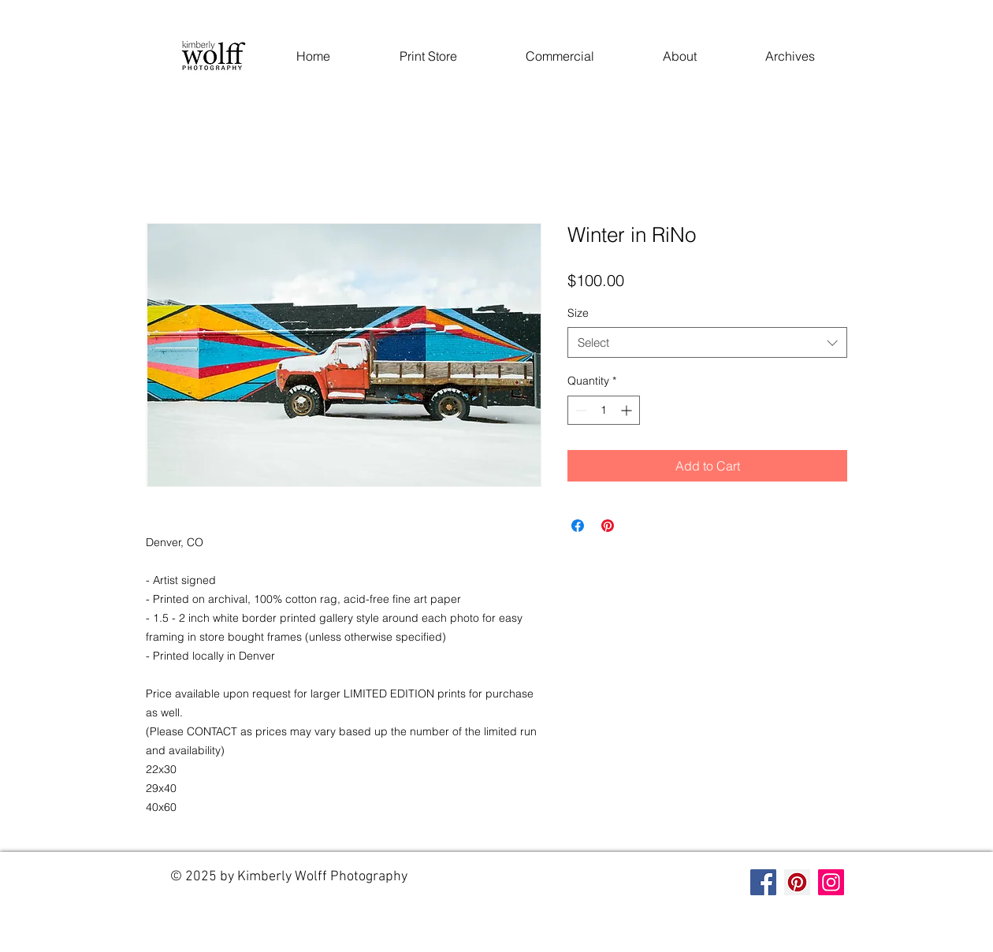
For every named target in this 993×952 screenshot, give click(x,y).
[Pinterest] (797, 882)
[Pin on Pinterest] (607, 525)
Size (578, 313)
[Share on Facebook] (577, 525)
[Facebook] (763, 882)
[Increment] (628, 410)
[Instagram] (831, 882)
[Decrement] (579, 410)
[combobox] (707, 342)
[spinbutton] (603, 410)
